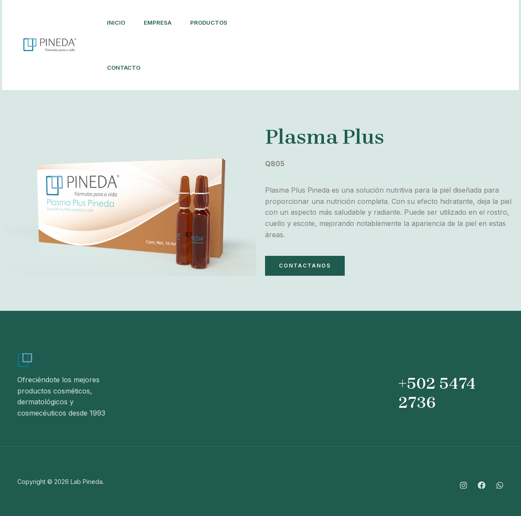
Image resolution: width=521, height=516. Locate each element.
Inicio (117, 22)
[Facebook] (386, 39)
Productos (214, 22)
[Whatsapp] (373, 51)
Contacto (125, 67)
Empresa (161, 22)
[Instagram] (367, 39)
